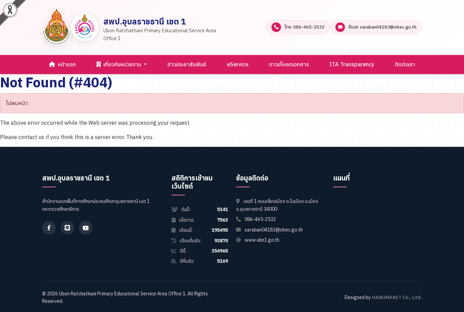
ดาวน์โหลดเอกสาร (289, 64)
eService (237, 64)
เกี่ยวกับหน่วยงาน (120, 64)
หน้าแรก (62, 64)
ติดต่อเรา (405, 64)
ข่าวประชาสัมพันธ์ (186, 64)
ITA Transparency (352, 64)
